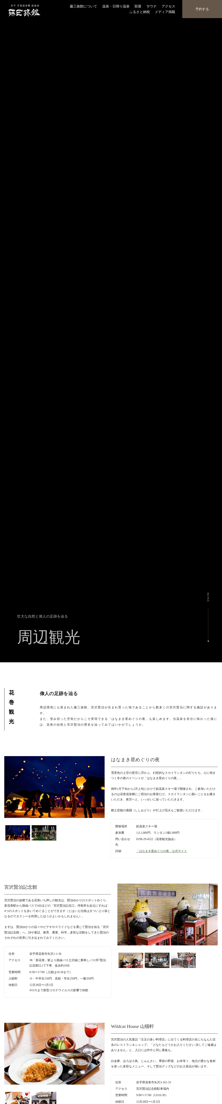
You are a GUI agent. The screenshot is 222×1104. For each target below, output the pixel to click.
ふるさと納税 (139, 11)
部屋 (137, 6)
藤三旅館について (83, 6)
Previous (114, 952)
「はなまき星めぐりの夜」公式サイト (161, 851)
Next (108, 824)
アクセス (168, 6)
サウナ (151, 6)
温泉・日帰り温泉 (116, 6)
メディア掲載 (165, 11)
